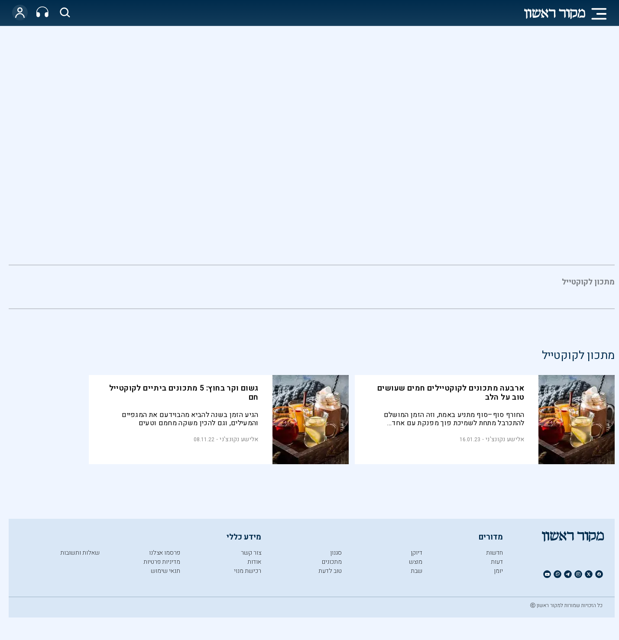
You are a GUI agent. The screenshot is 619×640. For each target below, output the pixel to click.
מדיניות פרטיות (161, 561)
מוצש (415, 561)
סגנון (336, 552)
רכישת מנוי (247, 570)
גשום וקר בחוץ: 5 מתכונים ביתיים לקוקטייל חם (184, 392)
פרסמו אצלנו (164, 552)
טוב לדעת (330, 570)
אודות (254, 561)
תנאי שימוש (165, 570)
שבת (416, 570)
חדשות (494, 552)
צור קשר (251, 552)
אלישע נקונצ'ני (505, 439)
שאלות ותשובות (80, 552)
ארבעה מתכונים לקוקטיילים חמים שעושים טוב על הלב (450, 392)
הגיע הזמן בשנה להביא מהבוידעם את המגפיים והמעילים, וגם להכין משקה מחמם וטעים (190, 419)
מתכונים (332, 561)
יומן (498, 570)
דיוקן (416, 552)
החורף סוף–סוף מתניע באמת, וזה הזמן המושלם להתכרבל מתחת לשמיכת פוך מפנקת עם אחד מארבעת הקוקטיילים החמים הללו (454, 419)
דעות (497, 561)
